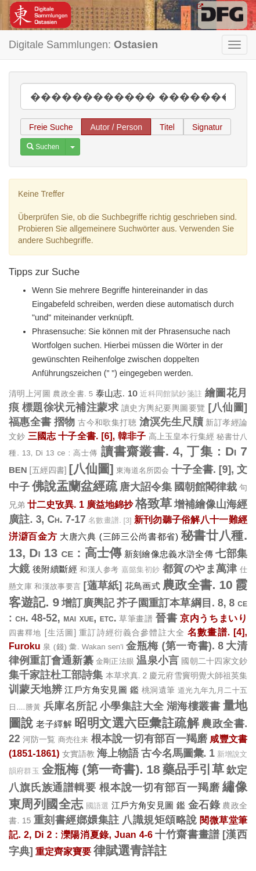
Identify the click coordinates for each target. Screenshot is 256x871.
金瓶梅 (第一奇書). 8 (174, 646)
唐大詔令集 (146, 487)
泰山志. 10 (117, 393)
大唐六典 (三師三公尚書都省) (119, 536)
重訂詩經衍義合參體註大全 (132, 632)
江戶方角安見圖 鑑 (101, 690)
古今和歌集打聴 (107, 422)
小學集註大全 (132, 706)
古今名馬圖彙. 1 (178, 753)
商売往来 (73, 739)
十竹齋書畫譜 (187, 834)
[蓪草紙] (102, 585)
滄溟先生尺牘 (171, 422)
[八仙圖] (227, 407)
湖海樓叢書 (193, 706)
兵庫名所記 (70, 706)
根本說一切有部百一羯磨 (149, 738)
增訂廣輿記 (88, 603)
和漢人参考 (99, 569)
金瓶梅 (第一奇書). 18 (101, 769)
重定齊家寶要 (63, 851)
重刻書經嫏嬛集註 (77, 820)
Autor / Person (116, 127)
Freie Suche (51, 127)
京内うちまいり (213, 618)
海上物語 (118, 753)
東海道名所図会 (142, 470)
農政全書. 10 (198, 584)
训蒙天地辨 (35, 689)
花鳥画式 (142, 586)
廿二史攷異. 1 (55, 504)
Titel (167, 127)
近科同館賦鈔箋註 (171, 394)
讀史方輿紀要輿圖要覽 (163, 408)
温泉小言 (157, 660)
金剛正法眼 (115, 661)
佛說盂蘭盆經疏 (74, 486)
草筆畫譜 (136, 618)
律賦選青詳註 (130, 850)
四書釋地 (25, 632)
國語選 (97, 806)
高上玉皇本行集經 (182, 436)
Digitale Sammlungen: (83, 44)
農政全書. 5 (73, 393)
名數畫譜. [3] (110, 520)
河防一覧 (39, 739)
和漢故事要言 (57, 586)
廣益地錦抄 (109, 504)
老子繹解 (54, 724)
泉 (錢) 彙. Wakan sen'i (83, 646)
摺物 (64, 422)
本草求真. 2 (126, 675)
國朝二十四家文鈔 (214, 661)
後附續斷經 (55, 569)
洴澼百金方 (33, 536)
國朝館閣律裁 (205, 487)
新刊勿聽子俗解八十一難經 (190, 519)
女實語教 (78, 753)
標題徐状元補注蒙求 (70, 407)
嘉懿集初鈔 (140, 570)
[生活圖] (60, 632)
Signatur (207, 127)
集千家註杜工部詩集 (56, 675)
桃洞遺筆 (158, 690)
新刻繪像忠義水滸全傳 (168, 554)
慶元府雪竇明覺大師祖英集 (198, 675)
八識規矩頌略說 (159, 820)
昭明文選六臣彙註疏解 (136, 722)
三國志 (42, 436)
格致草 (153, 503)
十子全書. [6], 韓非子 (102, 436)
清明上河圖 (30, 393)
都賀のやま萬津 (200, 568)
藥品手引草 (193, 769)
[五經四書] (48, 470)
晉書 (166, 618)
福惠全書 (30, 422)
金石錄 (204, 805)
